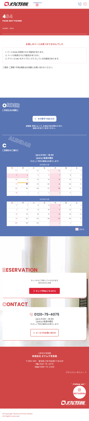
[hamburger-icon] (85, 4)
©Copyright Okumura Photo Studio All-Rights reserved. (18, 414)
